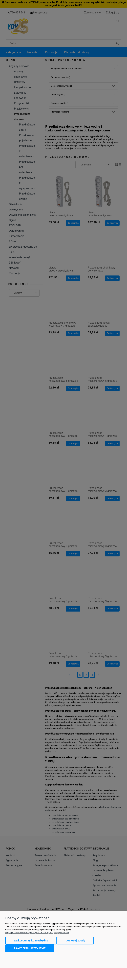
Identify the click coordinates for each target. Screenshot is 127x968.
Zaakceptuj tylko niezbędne (31, 940)
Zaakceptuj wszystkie (30, 948)
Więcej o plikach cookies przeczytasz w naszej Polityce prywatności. (37, 932)
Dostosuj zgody (75, 940)
